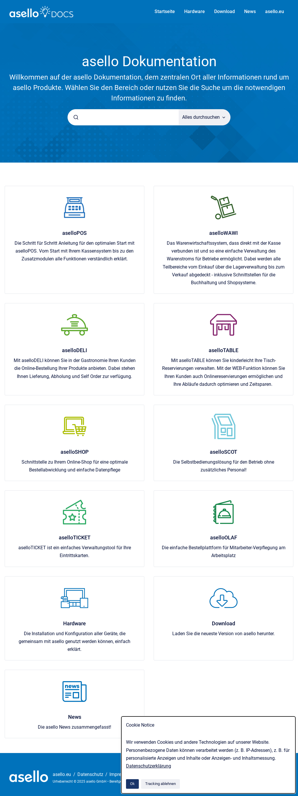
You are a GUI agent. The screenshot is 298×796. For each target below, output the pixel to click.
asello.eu (274, 11)
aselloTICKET (75, 537)
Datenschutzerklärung (148, 766)
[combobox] (123, 117)
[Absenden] (76, 117)
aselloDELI (74, 350)
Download (224, 11)
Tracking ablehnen (160, 783)
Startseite (165, 11)
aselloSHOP (75, 452)
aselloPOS (74, 233)
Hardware (194, 11)
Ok (132, 783)
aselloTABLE (223, 350)
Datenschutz (90, 774)
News (250, 11)
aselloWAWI (223, 233)
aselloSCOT (223, 452)
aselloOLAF (223, 537)
